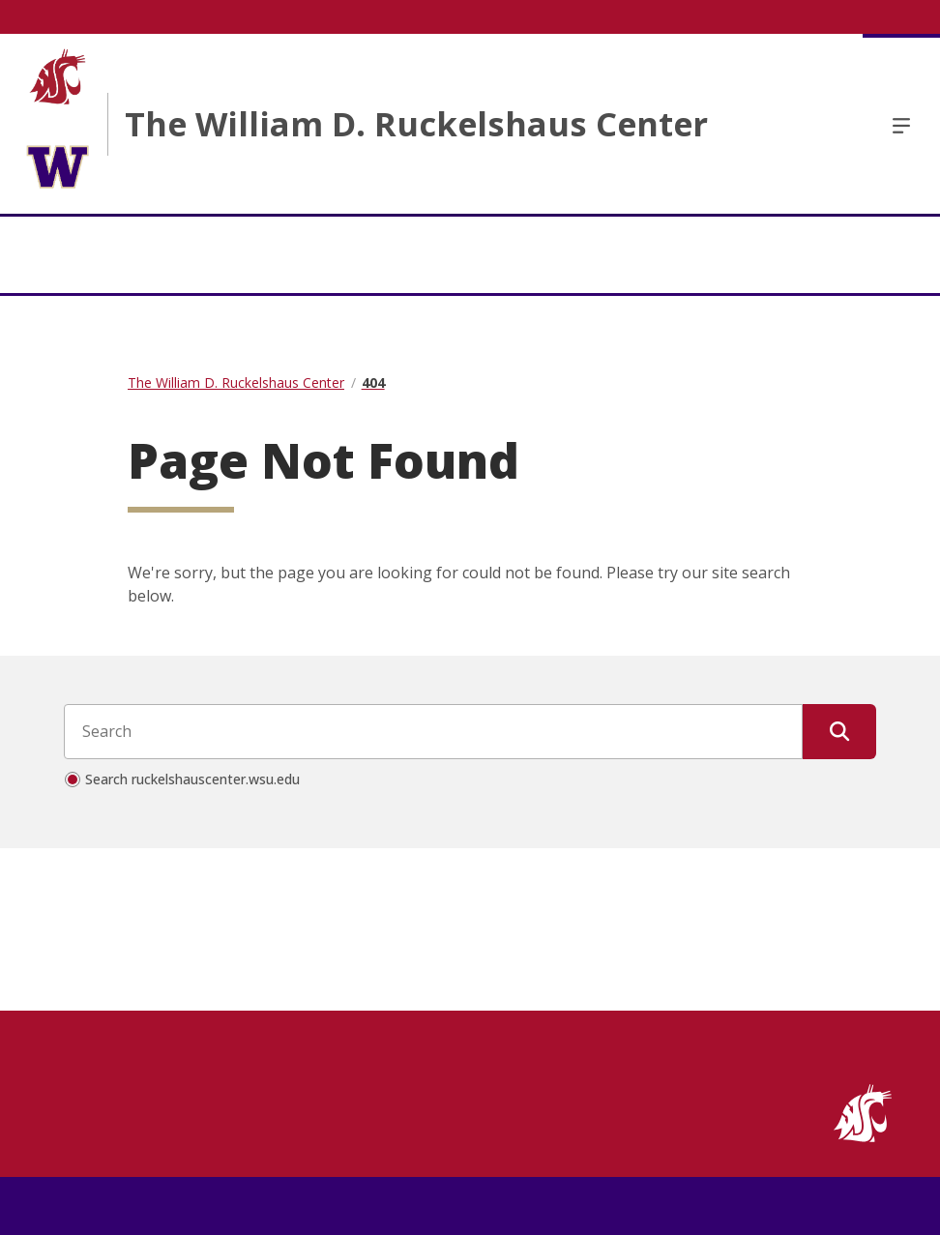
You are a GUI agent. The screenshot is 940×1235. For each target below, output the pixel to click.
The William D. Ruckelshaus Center (416, 124)
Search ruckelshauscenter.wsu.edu (192, 779)
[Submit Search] (839, 731)
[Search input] (433, 731)
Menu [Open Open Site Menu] (901, 124)
